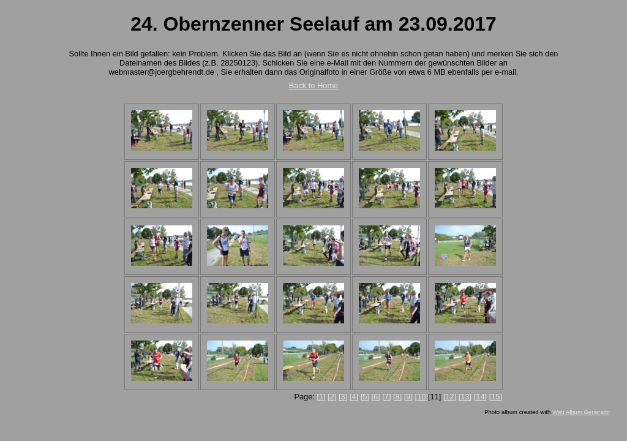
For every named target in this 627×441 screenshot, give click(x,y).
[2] (332, 396)
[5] (365, 396)
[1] (321, 396)
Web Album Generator (581, 412)
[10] (421, 396)
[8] (397, 396)
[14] (480, 396)
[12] (449, 396)
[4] (354, 396)
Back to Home (313, 85)
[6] (375, 396)
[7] (386, 396)
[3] (343, 396)
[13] (465, 396)
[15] (495, 396)
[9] (408, 396)
